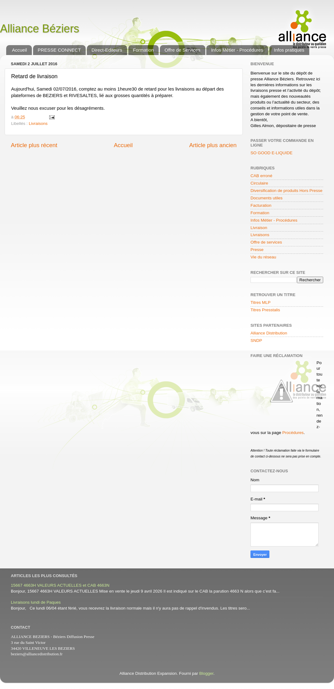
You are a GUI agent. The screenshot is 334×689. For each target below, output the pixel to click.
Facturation (261, 205)
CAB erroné (261, 175)
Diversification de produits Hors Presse (286, 190)
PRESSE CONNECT (59, 50)
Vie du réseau (263, 257)
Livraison (258, 227)
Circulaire (259, 183)
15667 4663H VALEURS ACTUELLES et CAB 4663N (60, 585)
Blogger (206, 673)
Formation (143, 50)
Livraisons (38, 123)
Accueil (19, 50)
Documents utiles (266, 198)
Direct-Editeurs (107, 50)
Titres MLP (260, 302)
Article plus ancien (213, 145)
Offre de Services (182, 50)
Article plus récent (34, 145)
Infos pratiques (289, 50)
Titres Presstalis (265, 310)
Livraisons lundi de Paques (36, 602)
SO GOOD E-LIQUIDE (271, 153)
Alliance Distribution (268, 333)
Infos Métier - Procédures (237, 50)
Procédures (293, 432)
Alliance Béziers (39, 28)
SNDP (256, 340)
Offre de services (266, 242)
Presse (256, 249)
